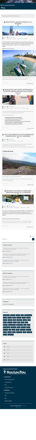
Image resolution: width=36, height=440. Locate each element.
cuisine (5, 332)
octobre (28, 327)
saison (17, 329)
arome (14, 332)
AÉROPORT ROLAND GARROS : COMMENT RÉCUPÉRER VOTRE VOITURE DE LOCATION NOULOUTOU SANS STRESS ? (16, 255)
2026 (6, 346)
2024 (6, 353)
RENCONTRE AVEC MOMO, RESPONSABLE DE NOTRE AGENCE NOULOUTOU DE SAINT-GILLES (18, 91)
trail (9, 329)
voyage (18, 327)
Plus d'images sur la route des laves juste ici (11, 176)
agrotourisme (10, 334)
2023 (6, 356)
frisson (24, 317)
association (23, 329)
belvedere (10, 320)
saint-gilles (10, 322)
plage (22, 140)
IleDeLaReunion (19, 324)
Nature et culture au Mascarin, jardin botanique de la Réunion (18, 191)
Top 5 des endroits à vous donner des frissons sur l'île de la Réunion (19, 135)
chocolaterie (29, 332)
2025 (6, 350)
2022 (6, 359)
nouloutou (14, 38)
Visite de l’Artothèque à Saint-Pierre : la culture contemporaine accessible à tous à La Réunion (16, 249)
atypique (24, 320)
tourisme (8, 140)
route (25, 324)
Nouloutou (23, 405)
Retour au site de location (7, 5)
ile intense (23, 327)
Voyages (28, 317)
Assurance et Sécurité (9, 392)
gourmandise (19, 332)
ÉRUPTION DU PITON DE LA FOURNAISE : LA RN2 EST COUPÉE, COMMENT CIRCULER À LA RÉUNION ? (16, 261)
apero (26, 322)
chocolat (9, 332)
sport (4, 38)
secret (24, 332)
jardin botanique (10, 207)
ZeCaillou (5, 324)
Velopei (22, 322)
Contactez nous (8, 382)
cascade (5, 320)
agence (27, 108)
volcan (18, 140)
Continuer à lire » (30, 83)
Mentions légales (8, 400)
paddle (26, 38)
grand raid (5, 329)
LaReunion (19, 317)
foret (18, 322)
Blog (3, 8)
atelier (29, 324)
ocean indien (23, 207)
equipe (13, 329)
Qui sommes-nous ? (9, 387)
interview (23, 108)
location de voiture (20, 38)
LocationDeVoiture (12, 324)
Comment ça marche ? (9, 379)
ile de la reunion (9, 38)
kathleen (4, 37)
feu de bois (28, 329)
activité (4, 140)
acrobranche (19, 320)
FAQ (5, 398)
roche (29, 320)
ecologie (5, 334)
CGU (6, 395)
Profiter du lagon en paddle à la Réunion (19, 23)
